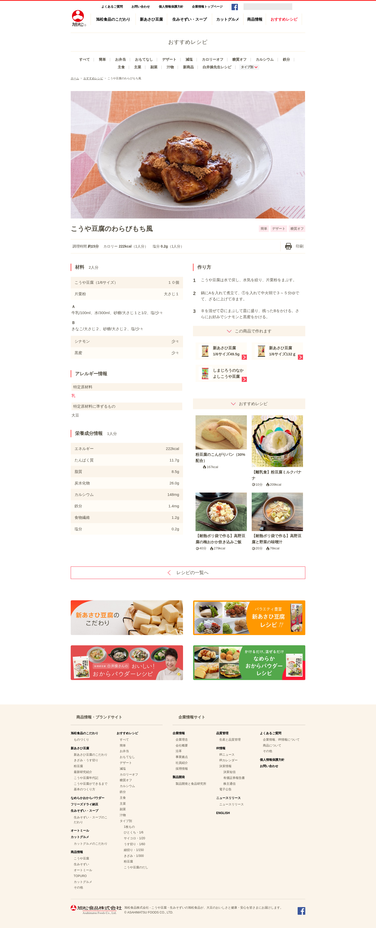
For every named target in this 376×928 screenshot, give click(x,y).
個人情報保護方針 (171, 6)
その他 (78, 887)
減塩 (189, 59)
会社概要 (182, 745)
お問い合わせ (140, 6)
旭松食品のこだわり (113, 19)
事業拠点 (182, 757)
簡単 (102, 59)
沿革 (179, 751)
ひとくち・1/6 (133, 832)
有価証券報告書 (234, 778)
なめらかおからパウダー (87, 798)
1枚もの (129, 827)
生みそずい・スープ (189, 19)
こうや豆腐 (81, 858)
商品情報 (254, 19)
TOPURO (80, 876)
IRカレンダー (228, 760)
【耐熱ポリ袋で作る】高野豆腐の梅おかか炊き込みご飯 (221, 522)
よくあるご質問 (112, 6)
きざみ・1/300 (134, 856)
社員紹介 (182, 763)
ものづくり (81, 739)
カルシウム (265, 59)
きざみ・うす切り (86, 760)
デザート (169, 59)
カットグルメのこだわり (90, 843)
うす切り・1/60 (134, 844)
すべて (84, 59)
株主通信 (229, 783)
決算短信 (229, 772)
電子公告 (225, 789)
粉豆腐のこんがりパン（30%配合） (221, 442)
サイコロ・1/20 (134, 838)
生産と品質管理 (230, 739)
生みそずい (81, 864)
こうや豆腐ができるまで (90, 783)
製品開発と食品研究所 (191, 783)
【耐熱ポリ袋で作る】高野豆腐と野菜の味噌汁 (277, 522)
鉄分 (286, 59)
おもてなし (144, 59)
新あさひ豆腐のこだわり (90, 754)
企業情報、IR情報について (281, 739)
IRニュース (227, 754)
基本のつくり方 (84, 789)
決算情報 (225, 766)
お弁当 (120, 59)
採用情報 (182, 768)
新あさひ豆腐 (151, 19)
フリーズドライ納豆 (84, 804)
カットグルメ (227, 19)
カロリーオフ (212, 59)
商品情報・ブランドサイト (99, 717)
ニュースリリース (231, 804)
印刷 (300, 246)
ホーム (75, 78)
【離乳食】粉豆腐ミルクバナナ (277, 451)
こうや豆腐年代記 (86, 778)
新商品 (188, 67)
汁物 (170, 67)
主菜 (137, 67)
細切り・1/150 (134, 850)
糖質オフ (239, 59)
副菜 (153, 67)
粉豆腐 (78, 766)
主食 (121, 67)
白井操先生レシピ (217, 67)
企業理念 (182, 739)
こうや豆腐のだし (136, 867)
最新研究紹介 (83, 772)
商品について (272, 745)
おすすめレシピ (284, 19)
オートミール (80, 830)
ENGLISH (223, 813)
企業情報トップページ (207, 6)
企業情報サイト (191, 717)
